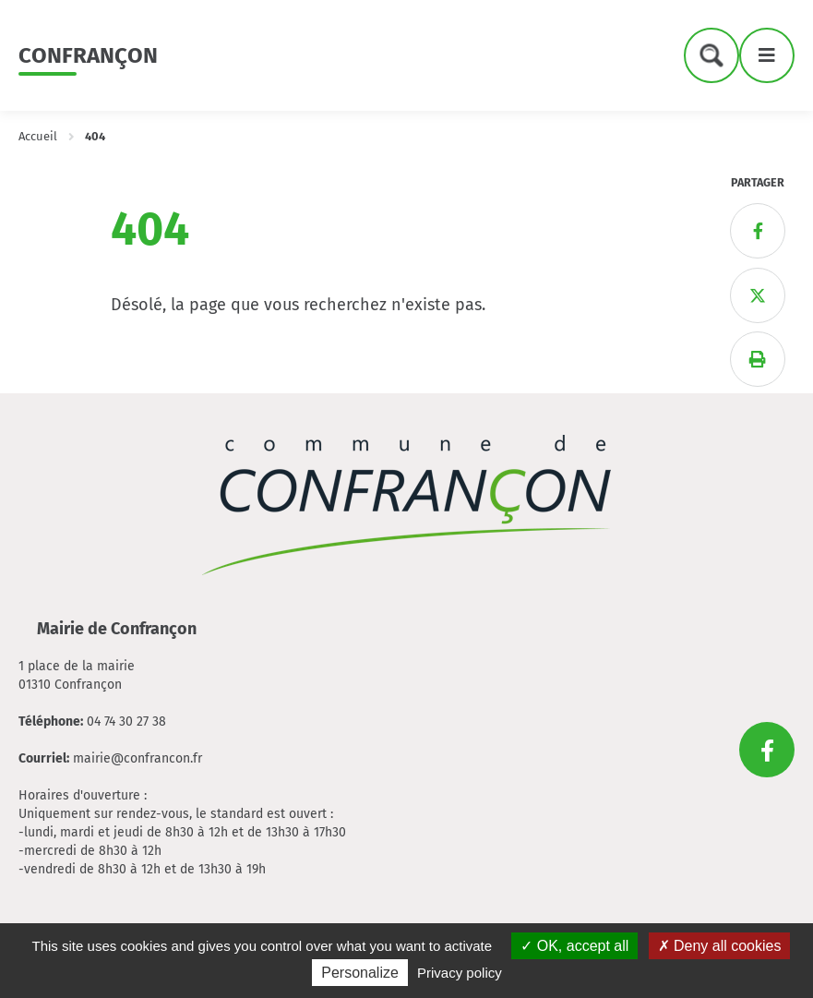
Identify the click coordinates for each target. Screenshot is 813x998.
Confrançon (88, 55)
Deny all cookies (720, 946)
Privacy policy (459, 972)
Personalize (360, 972)
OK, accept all (574, 946)
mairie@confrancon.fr (137, 758)
